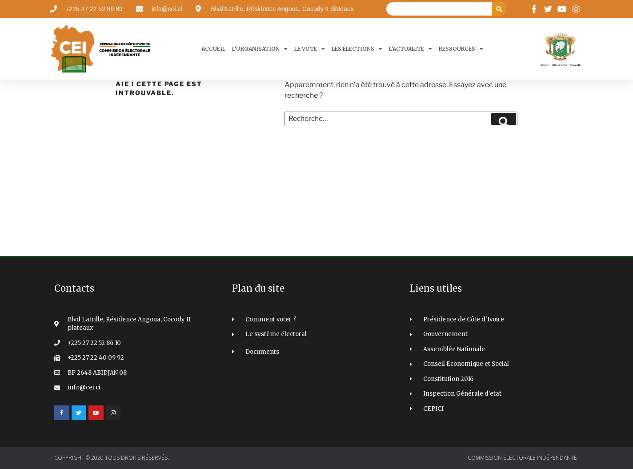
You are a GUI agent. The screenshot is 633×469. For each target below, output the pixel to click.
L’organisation (260, 49)
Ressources (461, 49)
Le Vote (309, 49)
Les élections (357, 49)
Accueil (213, 48)
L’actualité (410, 49)
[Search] (499, 9)
